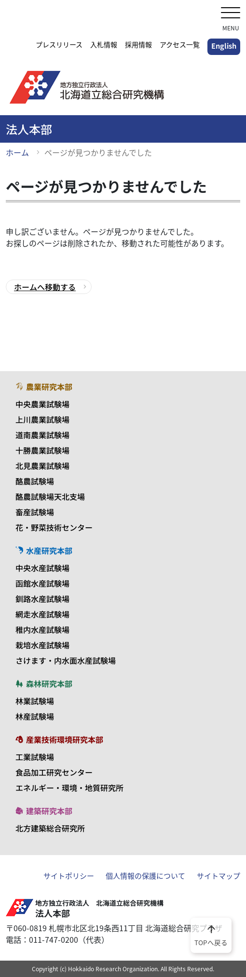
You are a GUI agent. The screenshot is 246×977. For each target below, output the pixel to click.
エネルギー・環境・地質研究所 (69, 787)
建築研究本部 (43, 810)
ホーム (17, 152)
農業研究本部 (43, 386)
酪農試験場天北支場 (50, 496)
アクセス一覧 (180, 44)
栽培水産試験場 (42, 645)
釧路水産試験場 (42, 598)
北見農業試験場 (42, 465)
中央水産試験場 (42, 568)
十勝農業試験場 (42, 450)
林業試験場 (34, 701)
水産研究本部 (43, 550)
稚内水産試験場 (42, 629)
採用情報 (138, 44)
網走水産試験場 (42, 614)
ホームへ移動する (45, 287)
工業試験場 (34, 757)
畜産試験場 (34, 512)
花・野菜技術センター (54, 527)
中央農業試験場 (42, 404)
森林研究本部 (43, 683)
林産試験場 (34, 716)
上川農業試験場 (42, 419)
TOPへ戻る (211, 935)
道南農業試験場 (42, 435)
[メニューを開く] (230, 14)
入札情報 (103, 44)
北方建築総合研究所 (50, 828)
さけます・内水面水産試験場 (65, 660)
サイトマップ (218, 875)
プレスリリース (59, 44)
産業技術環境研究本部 (59, 739)
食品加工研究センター (54, 772)
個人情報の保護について (145, 875)
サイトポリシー (68, 875)
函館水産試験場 (42, 583)
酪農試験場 (34, 481)
